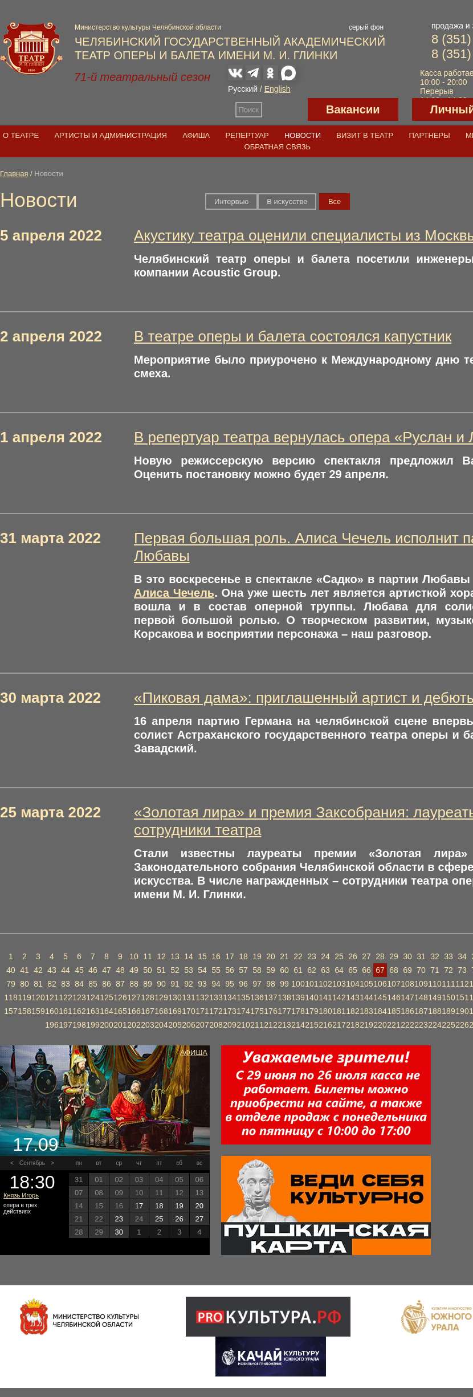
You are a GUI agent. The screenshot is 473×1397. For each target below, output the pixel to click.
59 (270, 970)
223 (420, 1024)
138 (284, 997)
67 (380, 970)
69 (407, 970)
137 (270, 997)
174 (243, 1011)
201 (120, 1024)
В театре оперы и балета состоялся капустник (292, 336)
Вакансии (353, 109)
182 (352, 1011)
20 (270, 956)
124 (92, 997)
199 (92, 1024)
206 (188, 1024)
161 (65, 1011)
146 (393, 997)
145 (379, 997)
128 (147, 997)
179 (311, 1011)
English (277, 88)
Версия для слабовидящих (285, 109)
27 (366, 956)
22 (298, 956)
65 (352, 970)
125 (106, 997)
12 (161, 956)
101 (311, 983)
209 (229, 1024)
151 (461, 997)
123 (78, 997)
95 (229, 983)
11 (147, 956)
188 (434, 1011)
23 (311, 956)
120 (37, 997)
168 (161, 1011)
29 (393, 956)
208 (215, 1024)
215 (311, 1024)
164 (106, 1011)
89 (147, 983)
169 (174, 1011)
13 (175, 956)
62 (311, 970)
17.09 (35, 1144)
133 (215, 997)
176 (270, 1011)
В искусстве (287, 201)
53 (188, 970)
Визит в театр (364, 135)
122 (65, 997)
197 (65, 1024)
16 (216, 956)
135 (243, 997)
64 (339, 970)
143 (352, 997)
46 (92, 970)
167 (147, 1011)
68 (393, 970)
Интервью (231, 201)
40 (10, 970)
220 (379, 1024)
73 (462, 970)
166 (133, 1011)
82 (51, 983)
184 (379, 1011)
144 (366, 997)
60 (284, 970)
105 (366, 983)
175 (256, 1011)
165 (120, 1011)
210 (243, 1024)
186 (407, 1011)
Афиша (196, 135)
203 (147, 1024)
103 (338, 983)
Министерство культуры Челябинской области (148, 27)
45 (79, 970)
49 (133, 970)
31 (421, 956)
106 (379, 983)
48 (120, 970)
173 (229, 1011)
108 (407, 983)
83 (65, 983)
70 (421, 970)
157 (10, 1011)
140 (311, 997)
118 (10, 997)
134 (229, 997)
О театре (21, 135)
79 (10, 983)
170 (188, 1011)
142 (338, 997)
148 (420, 997)
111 (448, 983)
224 (434, 1024)
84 (79, 983)
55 (216, 970)
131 (188, 997)
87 (120, 983)
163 (92, 1011)
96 (243, 983)
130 (174, 997)
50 (147, 970)
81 (38, 983)
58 (257, 970)
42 (38, 970)
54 (202, 970)
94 (216, 983)
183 (366, 1011)
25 (339, 956)
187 (420, 1011)
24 (325, 956)
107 (393, 983)
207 (202, 1024)
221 (393, 1024)
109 (420, 983)
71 (434, 970)
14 (188, 956)
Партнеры (429, 135)
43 (51, 970)
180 (325, 1011)
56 (229, 970)
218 (352, 1024)
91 (175, 983)
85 (92, 983)
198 (78, 1024)
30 (407, 956)
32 (434, 956)
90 (161, 983)
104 (352, 983)
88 (133, 983)
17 (229, 956)
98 (270, 983)
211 (256, 1024)
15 (202, 956)
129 (161, 997)
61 (298, 970)
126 (120, 997)
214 (297, 1024)
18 (243, 956)
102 (325, 983)
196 (51, 1024)
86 (106, 983)
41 (24, 970)
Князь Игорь (21, 1195)
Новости (302, 135)
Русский (243, 88)
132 (202, 997)
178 (297, 1011)
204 (161, 1024)
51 (161, 970)
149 (434, 997)
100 (297, 983)
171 (202, 1011)
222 (407, 1024)
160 (51, 1011)
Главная (14, 173)
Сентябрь (32, 1163)
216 (325, 1024)
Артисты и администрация (110, 135)
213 (284, 1024)
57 (243, 970)
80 (24, 983)
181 (338, 1011)
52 (175, 970)
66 (366, 970)
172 (215, 1011)
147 (407, 997)
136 (256, 997)
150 (448, 997)
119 (24, 997)
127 (133, 997)
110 (434, 983)
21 (284, 956)
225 (448, 1024)
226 (461, 1024)
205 (174, 1024)
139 (297, 997)
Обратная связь (277, 146)
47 (106, 970)
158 (24, 1011)
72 (448, 970)
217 (338, 1024)
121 (51, 997)
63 (325, 970)
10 (133, 956)
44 (65, 970)
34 (462, 956)
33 (448, 956)
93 (202, 983)
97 (257, 983)
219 (366, 1024)
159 (37, 1011)
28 (380, 956)
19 (257, 956)
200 (106, 1024)
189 (448, 1011)
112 (461, 983)
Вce (334, 201)
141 (325, 997)
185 (393, 1011)
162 (78, 1011)
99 (284, 983)
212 (270, 1024)
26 (352, 956)
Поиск (249, 109)
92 (188, 983)
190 (461, 1011)
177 (284, 1011)
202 (133, 1024)
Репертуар (247, 135)
